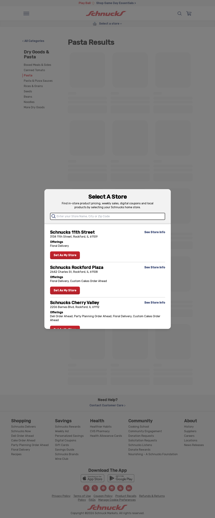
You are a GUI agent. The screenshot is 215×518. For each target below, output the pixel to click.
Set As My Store (65, 255)
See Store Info (154, 232)
